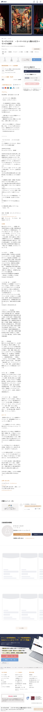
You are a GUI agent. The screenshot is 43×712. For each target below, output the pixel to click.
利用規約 (30, 674)
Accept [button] (39, 706)
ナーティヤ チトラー (18, 526)
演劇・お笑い (4, 38)
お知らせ (30, 685)
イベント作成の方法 (18, 676)
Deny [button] (33, 706)
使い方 (2, 680)
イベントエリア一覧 (4, 678)
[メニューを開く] (40, 1)
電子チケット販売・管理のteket (6, 667)
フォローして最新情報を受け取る (21, 534)
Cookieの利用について (33, 678)
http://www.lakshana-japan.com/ (9, 216)
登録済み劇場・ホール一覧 (20, 687)
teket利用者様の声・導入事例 (20, 683)
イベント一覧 (14, 667)
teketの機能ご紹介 (18, 680)
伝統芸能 (9, 38)
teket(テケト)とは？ (18, 674)
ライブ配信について (18, 681)
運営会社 (30, 683)
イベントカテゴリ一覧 (5, 676)
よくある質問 (3, 681)
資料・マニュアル (18, 685)
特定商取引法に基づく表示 (34, 681)
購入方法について (18, 84)
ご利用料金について (18, 678)
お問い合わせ (31, 687)
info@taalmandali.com (7, 490)
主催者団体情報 (36, 48)
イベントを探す (4, 674)
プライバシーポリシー (33, 676)
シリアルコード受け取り (5, 686)
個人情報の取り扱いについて (34, 680)
